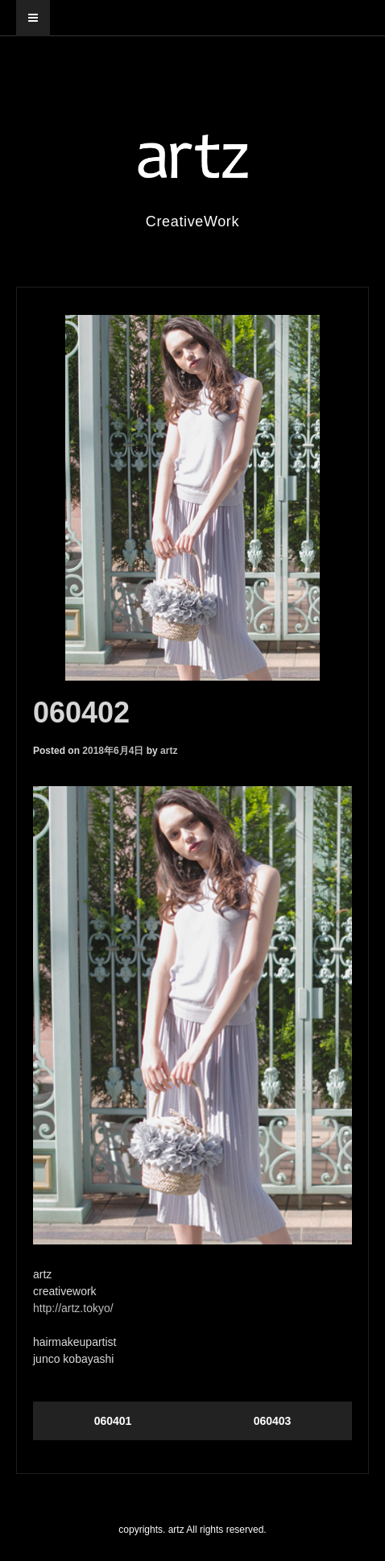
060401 (113, 1420)
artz (168, 750)
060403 (273, 1420)
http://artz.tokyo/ (73, 1308)
